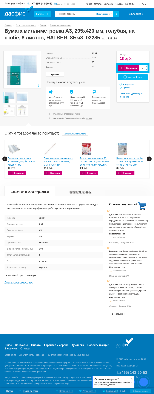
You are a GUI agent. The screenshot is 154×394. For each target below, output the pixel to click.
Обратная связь (26, 355)
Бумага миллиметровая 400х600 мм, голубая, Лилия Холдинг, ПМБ (21, 161)
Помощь (119, 4)
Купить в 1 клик (134, 77)
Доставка (108, 4)
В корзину (131, 68)
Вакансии (11, 348)
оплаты (89, 118)
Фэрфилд (20, 3)
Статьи (25, 348)
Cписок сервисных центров (19, 282)
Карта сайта (10, 355)
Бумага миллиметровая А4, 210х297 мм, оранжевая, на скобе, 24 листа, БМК (129, 161)
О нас (89, 4)
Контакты (129, 4)
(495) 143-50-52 (133, 372)
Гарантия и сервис (56, 345)
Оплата (97, 4)
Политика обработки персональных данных (68, 355)
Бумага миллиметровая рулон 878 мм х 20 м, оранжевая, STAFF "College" (58, 161)
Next (37, 69)
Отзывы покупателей (123, 204)
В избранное (128, 85)
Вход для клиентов (145, 4)
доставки (76, 114)
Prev (7, 69)
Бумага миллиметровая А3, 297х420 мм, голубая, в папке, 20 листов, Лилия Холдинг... (94, 161)
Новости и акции (98, 345)
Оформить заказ (140, 391)
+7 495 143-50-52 (42, 3)
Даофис (19, 12)
